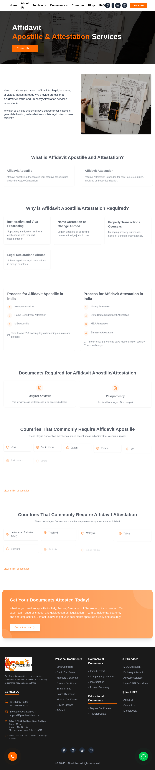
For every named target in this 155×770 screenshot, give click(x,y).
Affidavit (60, 710)
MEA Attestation (131, 667)
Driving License (64, 705)
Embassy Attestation (133, 672)
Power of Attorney (98, 687)
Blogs (92, 5)
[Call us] (12, 759)
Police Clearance (65, 694)
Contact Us (138, 5)
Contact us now (25, 629)
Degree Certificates (99, 708)
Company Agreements (101, 676)
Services (39, 5)
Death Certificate (65, 672)
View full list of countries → (18, 493)
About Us (25, 5)
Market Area (129, 710)
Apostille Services (132, 677)
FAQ (102, 5)
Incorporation (96, 682)
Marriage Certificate (66, 677)
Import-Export (96, 671)
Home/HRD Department (135, 683)
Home (13, 5)
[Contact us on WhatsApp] (143, 759)
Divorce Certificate (66, 683)
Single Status (63, 688)
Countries (78, 5)
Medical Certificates (66, 699)
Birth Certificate (64, 667)
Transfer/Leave (97, 713)
